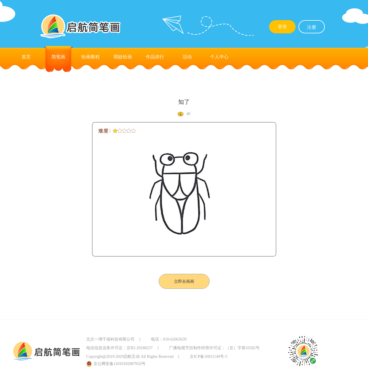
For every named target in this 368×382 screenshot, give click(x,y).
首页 (26, 56)
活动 (187, 56)
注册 (311, 27)
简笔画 (58, 56)
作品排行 (155, 56)
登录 (282, 26)
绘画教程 (90, 56)
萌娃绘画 (123, 56)
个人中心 (219, 56)
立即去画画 (184, 281)
